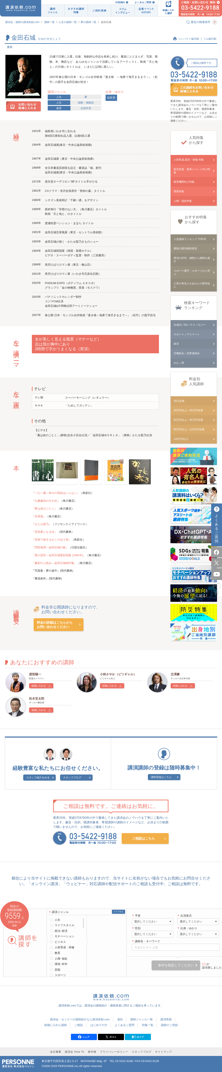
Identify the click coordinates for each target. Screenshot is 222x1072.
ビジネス (60, 942)
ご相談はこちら (143, 838)
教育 (59, 108)
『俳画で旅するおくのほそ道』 (51, 539)
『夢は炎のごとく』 (44, 508)
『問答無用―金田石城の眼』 (50, 547)
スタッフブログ (72, 777)
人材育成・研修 (64, 947)
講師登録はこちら (161, 777)
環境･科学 (61, 964)
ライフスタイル (64, 925)
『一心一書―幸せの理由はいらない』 (56, 493)
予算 (137, 915)
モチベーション (64, 936)
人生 (59, 97)
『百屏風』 (39, 516)
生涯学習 (86, 108)
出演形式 (186, 915)
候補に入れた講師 (55, 1025)
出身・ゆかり (188, 928)
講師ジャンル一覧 (141, 1019)
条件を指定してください (176, 965)
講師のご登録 (169, 1025)
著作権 (92, 1051)
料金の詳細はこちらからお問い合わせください (55, 625)
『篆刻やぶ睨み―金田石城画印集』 (54, 563)
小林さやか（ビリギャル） (118, 674)
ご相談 (78, 1025)
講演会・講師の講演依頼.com (22, 22)
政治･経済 (61, 930)
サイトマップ (163, 1051)
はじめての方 (98, 1025)
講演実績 (166, 1019)
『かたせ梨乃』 (42, 524)
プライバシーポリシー (114, 1051)
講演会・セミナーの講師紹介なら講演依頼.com (80, 1019)
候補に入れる (38, 685)
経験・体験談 (86, 102)
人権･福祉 (61, 958)
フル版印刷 (209, 38)
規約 (120, 1019)
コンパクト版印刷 (188, 38)
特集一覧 (147, 1025)
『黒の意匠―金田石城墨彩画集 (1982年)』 (59, 555)
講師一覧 (49, 22)
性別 (137, 928)
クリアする (118, 912)
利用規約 (120, 2)
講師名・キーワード (147, 941)
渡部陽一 (35, 674)
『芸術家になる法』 (44, 531)
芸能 (57, 969)
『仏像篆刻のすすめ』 (46, 500)
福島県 (111, 97)
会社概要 (55, 1051)
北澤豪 (175, 674)
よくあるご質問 (143, 2)
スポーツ (60, 975)
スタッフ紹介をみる (38, 777)
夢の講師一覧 (88, 22)
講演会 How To (74, 1051)
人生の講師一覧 (68, 22)
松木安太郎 (36, 698)
